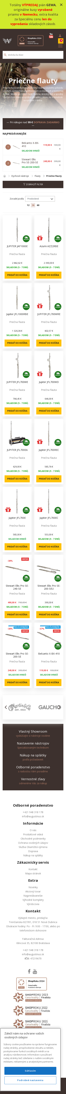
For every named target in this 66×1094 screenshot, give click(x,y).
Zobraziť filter (33, 184)
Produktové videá (33, 834)
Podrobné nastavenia (30, 1087)
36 (33, 205)
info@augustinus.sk (33, 816)
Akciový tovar (33, 891)
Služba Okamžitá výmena (33, 847)
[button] (6, 707)
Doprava (33, 851)
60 (38, 205)
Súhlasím (30, 1078)
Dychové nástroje (20, 176)
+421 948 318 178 (33, 812)
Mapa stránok (33, 873)
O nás (33, 830)
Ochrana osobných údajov (33, 842)
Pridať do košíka (17, 275)
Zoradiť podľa (17, 198)
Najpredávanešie (33, 895)
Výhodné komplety (33, 899)
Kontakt (33, 869)
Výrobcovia (33, 904)
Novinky (33, 887)
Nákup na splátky (33, 855)
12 (28, 205)
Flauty (37, 176)
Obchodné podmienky (33, 838)
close (61, 5)
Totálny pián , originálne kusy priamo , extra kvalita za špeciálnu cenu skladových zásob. (33, 14)
